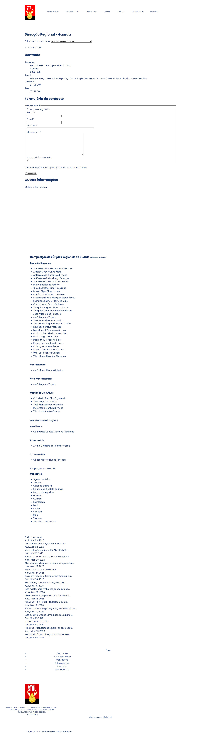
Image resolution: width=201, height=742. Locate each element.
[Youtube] (172, 12)
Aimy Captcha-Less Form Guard (69, 171)
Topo (108, 654)
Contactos (62, 657)
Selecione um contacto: (37, 41)
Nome (31, 112)
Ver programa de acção (43, 472)
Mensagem (34, 132)
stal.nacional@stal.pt (100, 721)
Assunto (32, 125)
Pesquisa (62, 670)
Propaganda (62, 673)
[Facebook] (171, 12)
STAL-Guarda (35, 47)
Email (30, 119)
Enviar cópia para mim (39, 161)
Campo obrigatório (38, 109)
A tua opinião (62, 667)
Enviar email (31, 177)
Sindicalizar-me (62, 660)
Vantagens (62, 663)
